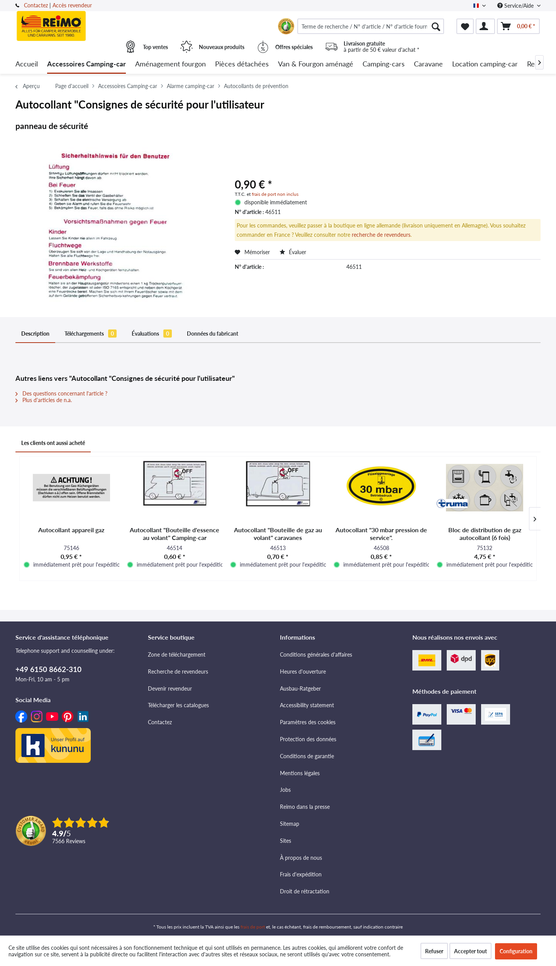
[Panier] (518, 26)
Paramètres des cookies (308, 722)
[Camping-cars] (384, 64)
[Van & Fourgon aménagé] (315, 64)
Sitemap (289, 823)
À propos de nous (301, 857)
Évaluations (152, 333)
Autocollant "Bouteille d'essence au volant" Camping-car (174, 533)
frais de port (253, 927)
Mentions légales (300, 773)
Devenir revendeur (170, 688)
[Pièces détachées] (242, 64)
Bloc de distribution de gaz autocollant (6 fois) (484, 533)
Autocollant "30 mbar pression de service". (381, 533)
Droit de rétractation (304, 891)
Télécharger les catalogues (178, 705)
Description (35, 333)
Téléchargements (90, 333)
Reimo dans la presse (305, 806)
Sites (285, 840)
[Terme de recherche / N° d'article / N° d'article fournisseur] (370, 26)
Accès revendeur (72, 5)
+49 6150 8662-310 (48, 669)
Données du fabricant (212, 333)
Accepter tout (470, 951)
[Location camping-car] (485, 64)
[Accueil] (26, 64)
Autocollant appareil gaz (71, 529)
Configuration (516, 951)
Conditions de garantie (307, 756)
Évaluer (293, 252)
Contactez (36, 5)
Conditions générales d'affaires (316, 654)
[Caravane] (428, 64)
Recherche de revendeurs (178, 671)
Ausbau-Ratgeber (300, 688)
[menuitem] (370, 26)
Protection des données (308, 739)
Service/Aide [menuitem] (516, 5)
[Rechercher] (436, 26)
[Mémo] (465, 26)
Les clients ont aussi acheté (53, 443)
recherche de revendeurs (381, 234)
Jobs (285, 789)
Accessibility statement (307, 705)
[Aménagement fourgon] (170, 64)
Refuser (434, 951)
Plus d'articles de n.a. (43, 400)
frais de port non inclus (275, 194)
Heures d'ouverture (303, 671)
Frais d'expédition (301, 874)
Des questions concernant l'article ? (61, 393)
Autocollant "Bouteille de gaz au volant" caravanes (278, 533)
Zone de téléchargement (176, 654)
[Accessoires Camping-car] (86, 64)
